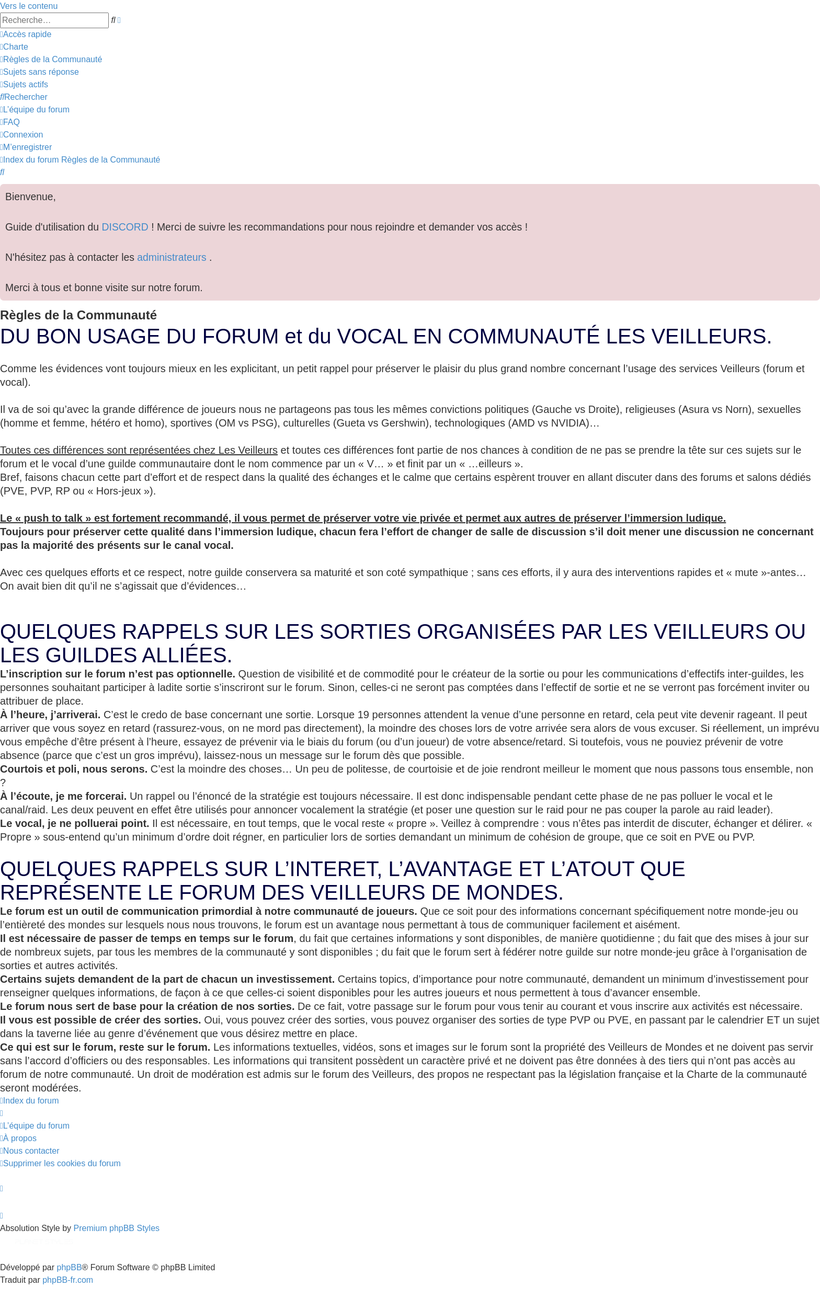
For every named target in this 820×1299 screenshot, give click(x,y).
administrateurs (173, 257)
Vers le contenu (29, 6)
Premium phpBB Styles (117, 1228)
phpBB (69, 1267)
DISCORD (125, 227)
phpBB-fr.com (67, 1279)
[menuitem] (14, 46)
